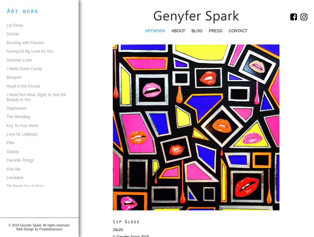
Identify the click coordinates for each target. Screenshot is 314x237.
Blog (197, 31)
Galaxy (13, 151)
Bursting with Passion (25, 42)
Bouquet (14, 77)
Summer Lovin (19, 60)
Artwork (155, 31)
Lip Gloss (15, 25)
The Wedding (18, 117)
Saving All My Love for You (30, 51)
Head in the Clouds (23, 86)
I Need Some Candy (24, 68)
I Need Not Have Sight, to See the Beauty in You (36, 97)
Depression (17, 108)
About (178, 31)
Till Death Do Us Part (25, 186)
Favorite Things (20, 160)
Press (215, 31)
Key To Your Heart (22, 125)
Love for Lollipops (22, 134)
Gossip (13, 34)
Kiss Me (14, 169)
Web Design (25, 229)
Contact (238, 31)
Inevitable (15, 177)
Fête (10, 143)
